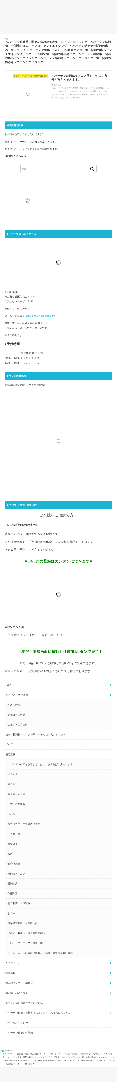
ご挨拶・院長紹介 (18, 724)
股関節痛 (13, 883)
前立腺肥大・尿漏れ (19, 903)
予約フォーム (12, 963)
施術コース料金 (16, 714)
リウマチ (13, 774)
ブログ (9, 744)
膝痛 (10, 853)
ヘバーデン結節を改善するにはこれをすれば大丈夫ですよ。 (41, 764)
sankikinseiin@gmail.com (40, 315)
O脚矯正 (12, 893)
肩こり (11, 784)
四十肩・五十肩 (16, 794)
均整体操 (10, 972)
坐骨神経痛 (14, 863)
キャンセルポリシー (16, 1022)
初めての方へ (15, 704)
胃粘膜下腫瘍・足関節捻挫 (23, 923)
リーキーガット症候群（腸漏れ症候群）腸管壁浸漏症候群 (40, 953)
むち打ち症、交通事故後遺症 (24, 823)
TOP (8, 684)
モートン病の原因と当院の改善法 (24, 1002)
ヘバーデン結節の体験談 (19, 1032)
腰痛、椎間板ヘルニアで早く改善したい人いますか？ (35, 734)
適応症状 (10, 754)
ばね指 (11, 814)
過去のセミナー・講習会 (19, 982)
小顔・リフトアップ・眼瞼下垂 (25, 943)
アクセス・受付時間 (16, 694)
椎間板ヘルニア (16, 873)
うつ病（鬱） (15, 833)
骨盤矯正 (13, 843)
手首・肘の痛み (16, 804)
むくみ (11, 913)
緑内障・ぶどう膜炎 (16, 992)
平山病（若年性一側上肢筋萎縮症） (28, 933)
